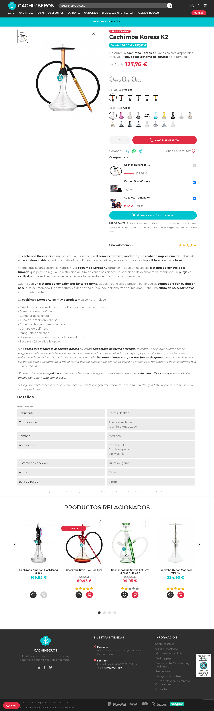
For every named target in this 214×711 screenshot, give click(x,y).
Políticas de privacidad (39, 702)
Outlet (199, 13)
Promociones (163, 671)
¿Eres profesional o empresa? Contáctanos (173, 683)
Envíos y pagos (164, 658)
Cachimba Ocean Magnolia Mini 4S (176, 571)
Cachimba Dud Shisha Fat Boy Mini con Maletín (130, 571)
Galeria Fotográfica (167, 648)
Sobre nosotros (164, 643)
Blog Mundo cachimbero (170, 653)
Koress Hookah (119, 413)
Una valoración (121, 245)
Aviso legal (58, 702)
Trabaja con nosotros (168, 676)
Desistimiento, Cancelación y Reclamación (172, 665)
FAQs (69, 702)
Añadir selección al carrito (153, 214)
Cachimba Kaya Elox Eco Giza (84, 570)
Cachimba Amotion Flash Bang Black (38, 571)
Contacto (161, 689)
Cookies (21, 702)
